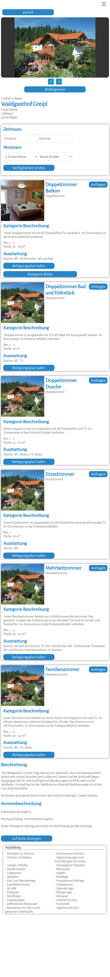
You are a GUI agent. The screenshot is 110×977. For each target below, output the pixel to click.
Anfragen (98, 184)
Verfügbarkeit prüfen (28, 168)
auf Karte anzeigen (26, 838)
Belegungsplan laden (28, 266)
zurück (28, 12)
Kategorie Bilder (40, 274)
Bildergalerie (55, 89)
